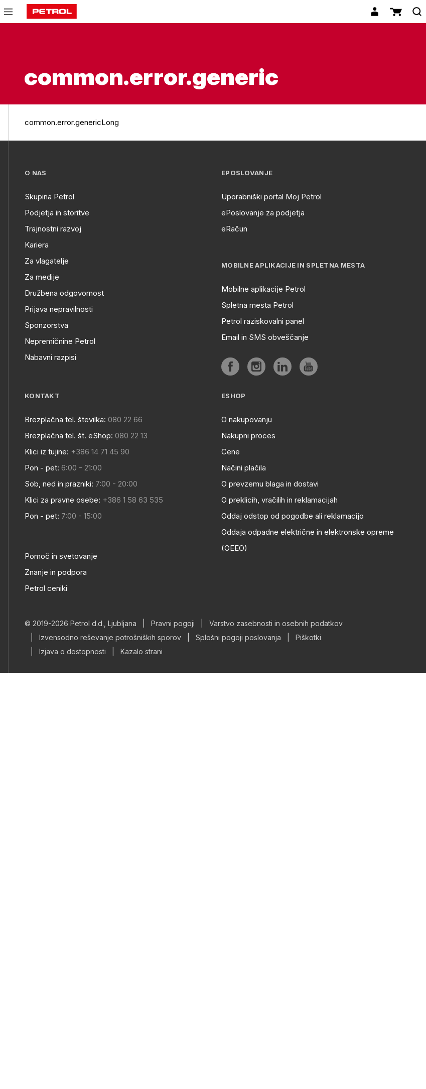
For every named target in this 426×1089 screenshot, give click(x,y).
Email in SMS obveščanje (265, 337)
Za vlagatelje (47, 261)
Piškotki (308, 638)
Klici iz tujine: (47, 451)
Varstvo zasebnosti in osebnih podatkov (276, 624)
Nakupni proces (248, 435)
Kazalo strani (141, 652)
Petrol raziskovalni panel (262, 321)
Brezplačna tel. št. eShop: (69, 435)
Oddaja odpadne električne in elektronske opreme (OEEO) (307, 540)
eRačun (234, 228)
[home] (52, 11)
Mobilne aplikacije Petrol (263, 289)
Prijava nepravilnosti (59, 309)
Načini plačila (243, 467)
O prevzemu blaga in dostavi (270, 484)
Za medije (42, 277)
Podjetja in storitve (57, 212)
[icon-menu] (8, 12)
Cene (230, 451)
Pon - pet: (42, 467)
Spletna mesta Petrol (257, 305)
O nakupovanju (246, 419)
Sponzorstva (46, 325)
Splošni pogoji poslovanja (238, 638)
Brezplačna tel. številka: (65, 419)
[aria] (230, 366)
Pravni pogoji (173, 624)
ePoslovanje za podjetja (263, 212)
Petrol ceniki (46, 588)
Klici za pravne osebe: (62, 500)
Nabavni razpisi (50, 357)
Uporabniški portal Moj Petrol (271, 196)
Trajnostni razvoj (53, 228)
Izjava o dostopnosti (72, 652)
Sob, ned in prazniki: (59, 484)
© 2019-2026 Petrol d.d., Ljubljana (80, 624)
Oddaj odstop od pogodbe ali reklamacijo (292, 516)
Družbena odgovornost (64, 293)
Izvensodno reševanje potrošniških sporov (110, 638)
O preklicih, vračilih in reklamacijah (279, 500)
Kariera (37, 245)
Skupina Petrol (49, 196)
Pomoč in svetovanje (61, 556)
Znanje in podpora (56, 572)
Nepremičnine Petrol (60, 341)
